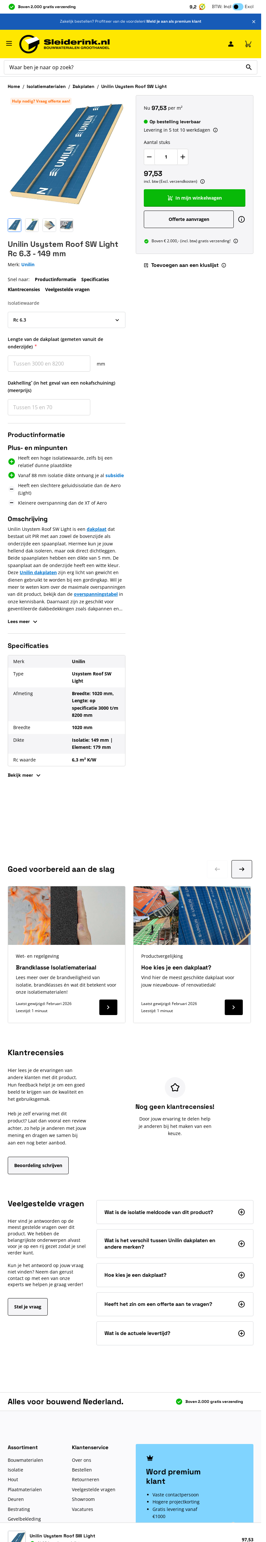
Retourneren (85, 1479)
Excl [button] (249, 6)
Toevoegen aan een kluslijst (181, 265)
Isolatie (15, 1470)
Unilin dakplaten (38, 572)
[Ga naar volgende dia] (242, 869)
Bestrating (19, 1509)
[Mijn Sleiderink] (231, 44)
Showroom (83, 1499)
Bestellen (82, 1470)
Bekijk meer (25, 775)
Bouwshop (19, 1529)
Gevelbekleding (24, 1519)
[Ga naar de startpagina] (64, 44)
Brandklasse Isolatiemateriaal (56, 967)
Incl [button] (227, 6)
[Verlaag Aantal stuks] (149, 157)
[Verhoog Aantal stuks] (183, 157)
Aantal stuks (157, 142)
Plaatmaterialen (25, 1489)
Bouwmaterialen (25, 1460)
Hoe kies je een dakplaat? (176, 967)
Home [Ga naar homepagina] (14, 86)
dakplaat (96, 529)
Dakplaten (83, 86)
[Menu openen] (9, 43)
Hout (13, 1479)
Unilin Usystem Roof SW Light (134, 86)
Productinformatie (55, 279)
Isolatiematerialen (46, 86)
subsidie (114, 475)
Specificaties (95, 279)
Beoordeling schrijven (38, 1165)
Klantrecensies (24, 289)
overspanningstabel (96, 594)
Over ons (81, 1460)
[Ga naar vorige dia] (217, 869)
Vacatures (82, 1509)
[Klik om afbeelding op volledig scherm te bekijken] (66, 154)
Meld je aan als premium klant (173, 21)
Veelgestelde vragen (67, 289)
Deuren (16, 1499)
